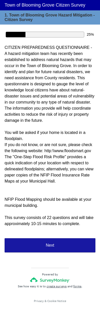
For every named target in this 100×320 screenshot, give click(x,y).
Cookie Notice (56, 301)
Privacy (39, 301)
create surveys (57, 286)
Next (50, 245)
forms (77, 286)
